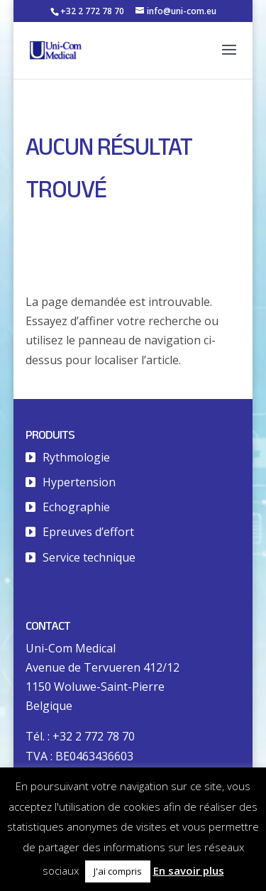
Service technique (89, 557)
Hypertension (79, 482)
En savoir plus (188, 870)
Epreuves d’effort (88, 532)
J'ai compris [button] (118, 871)
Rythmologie (76, 457)
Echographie (76, 507)
